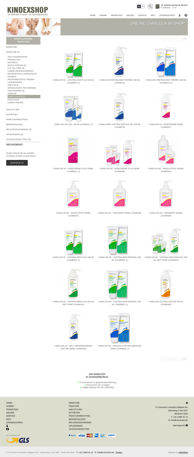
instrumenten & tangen (21, 79)
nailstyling (12, 109)
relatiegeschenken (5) (19, 129)
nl (139, 6)
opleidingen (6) (14, 134)
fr (143, 6)
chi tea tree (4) (16, 68)
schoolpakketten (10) (18, 139)
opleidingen (76, 426)
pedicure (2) (13, 52)
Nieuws (130, 15)
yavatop (12, 93)
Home (93, 15)
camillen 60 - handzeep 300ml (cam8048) (119, 213)
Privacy (119, 452)
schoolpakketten (79, 429)
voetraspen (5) (16, 91)
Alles (184, 39)
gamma (103, 15)
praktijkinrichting (17, 119)
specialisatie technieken (22, 88)
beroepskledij (14, 124)
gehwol (12, 76)
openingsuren (180, 425)
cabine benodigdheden (21, 71)
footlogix (13, 100)
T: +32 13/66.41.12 (179, 417)
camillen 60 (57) (16, 96)
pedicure (74, 406)
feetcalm (13, 85)
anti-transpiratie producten (17, 58)
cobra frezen (15, 102)
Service (142, 15)
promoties (116, 15)
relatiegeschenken (80, 422)
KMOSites (183, 452)
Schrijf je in (17, 162)
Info (152, 15)
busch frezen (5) (17, 65)
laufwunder (15, 82)
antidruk (13, 62)
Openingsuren (167, 15)
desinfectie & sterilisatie (22, 74)
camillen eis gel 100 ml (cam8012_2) (73, 124)
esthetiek (11, 114)
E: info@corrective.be (178, 420)
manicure (11, 47)
